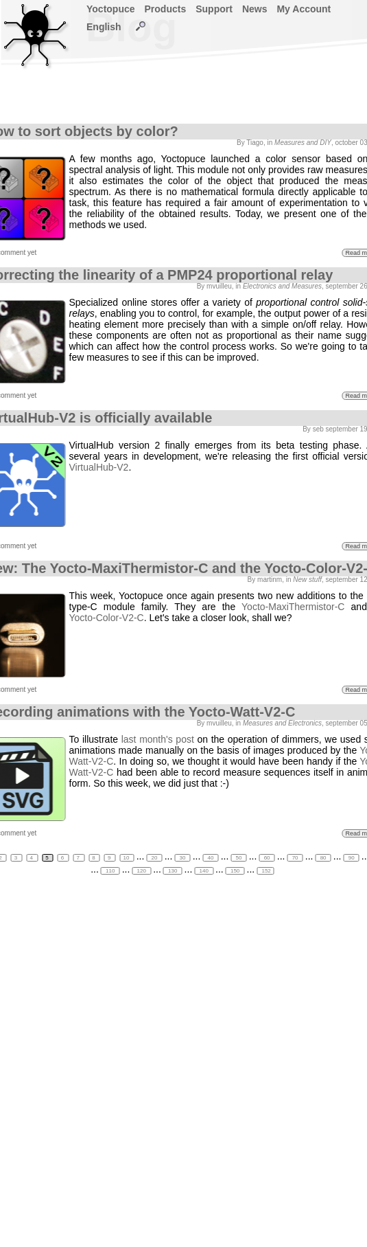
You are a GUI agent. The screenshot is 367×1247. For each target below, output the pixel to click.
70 (294, 858)
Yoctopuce (110, 8)
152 (265, 871)
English (103, 26)
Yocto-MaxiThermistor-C (292, 606)
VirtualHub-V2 (99, 467)
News (255, 8)
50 (238, 858)
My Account (303, 8)
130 (173, 871)
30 (182, 858)
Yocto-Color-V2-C (106, 617)
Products (166, 8)
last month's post (157, 739)
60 (266, 858)
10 (127, 858)
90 (350, 858)
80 (322, 858)
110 (110, 871)
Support (214, 8)
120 (141, 871)
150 (235, 871)
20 (154, 858)
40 (210, 858)
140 (204, 871)
